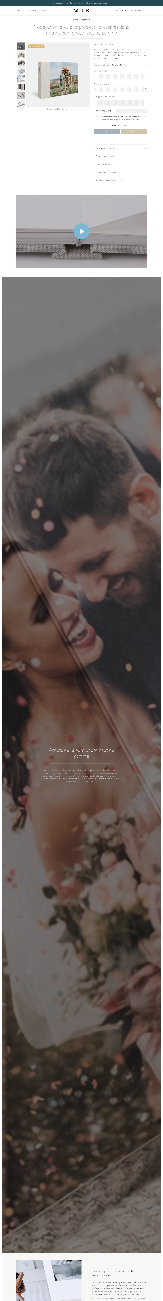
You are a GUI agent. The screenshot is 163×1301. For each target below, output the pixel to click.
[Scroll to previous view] (95, 77)
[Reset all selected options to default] (145, 65)
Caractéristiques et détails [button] (106, 148)
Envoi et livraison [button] (103, 164)
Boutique (20, 10)
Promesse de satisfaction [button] (106, 171)
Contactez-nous (136, 10)
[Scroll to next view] (146, 77)
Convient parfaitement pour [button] (107, 156)
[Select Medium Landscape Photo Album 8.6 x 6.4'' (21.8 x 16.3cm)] (100, 74)
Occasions (43, 10)
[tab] (120, 148)
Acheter (134, 131)
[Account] (145, 10)
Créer (107, 131)
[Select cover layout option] (100, 103)
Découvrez (31, 10)
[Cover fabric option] (100, 90)
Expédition (125, 125)
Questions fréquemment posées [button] (109, 179)
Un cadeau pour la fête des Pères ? (81, 2)
